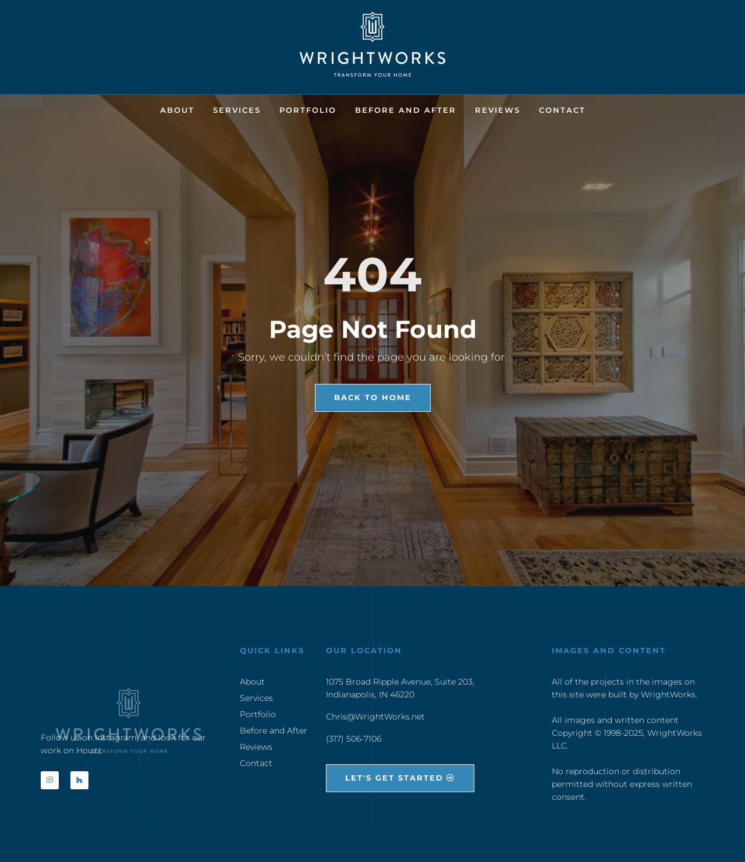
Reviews (497, 110)
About (177, 110)
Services (237, 110)
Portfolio (307, 110)
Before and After (405, 110)
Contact (562, 110)
